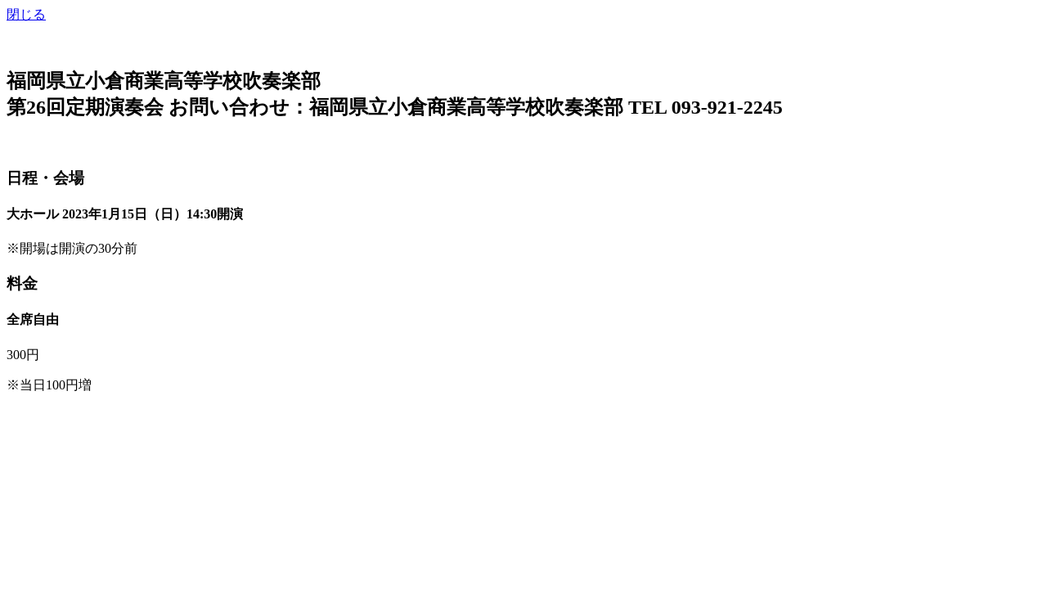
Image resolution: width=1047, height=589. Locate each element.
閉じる (26, 14)
